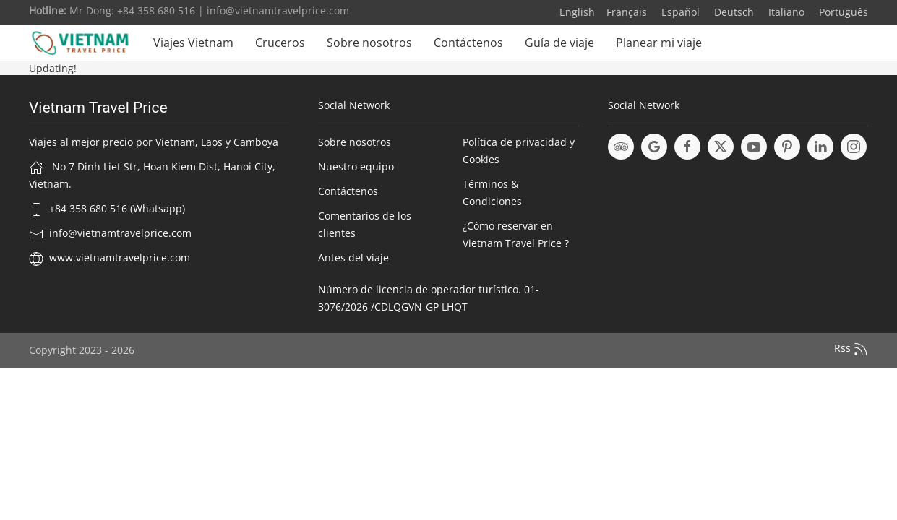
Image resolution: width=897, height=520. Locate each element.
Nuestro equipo (356, 166)
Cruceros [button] (280, 43)
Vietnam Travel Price (98, 107)
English (577, 12)
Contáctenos (468, 43)
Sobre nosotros (369, 43)
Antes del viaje (353, 257)
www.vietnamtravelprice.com (119, 257)
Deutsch (732, 12)
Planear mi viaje (659, 43)
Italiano (784, 12)
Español (679, 12)
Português (842, 12)
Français (626, 12)
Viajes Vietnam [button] (193, 43)
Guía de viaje (559, 43)
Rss (851, 349)
